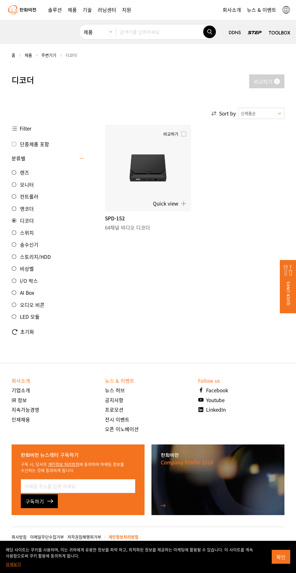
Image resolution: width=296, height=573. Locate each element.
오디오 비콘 (32, 304)
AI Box (27, 292)
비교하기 (170, 134)
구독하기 (39, 501)
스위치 (27, 232)
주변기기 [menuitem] (48, 55)
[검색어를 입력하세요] (159, 32)
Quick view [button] (169, 203)
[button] (55, 10)
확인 (281, 557)
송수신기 (29, 244)
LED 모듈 (30, 316)
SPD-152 (115, 218)
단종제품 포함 (34, 144)
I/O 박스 (29, 280)
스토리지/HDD (35, 256)
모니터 (27, 184)
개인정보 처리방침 (63, 464)
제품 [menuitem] (88, 32)
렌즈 (24, 172)
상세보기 (13, 564)
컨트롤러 (29, 196)
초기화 (23, 332)
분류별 (18, 158)
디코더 (27, 220)
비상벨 (27, 268)
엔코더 (27, 208)
